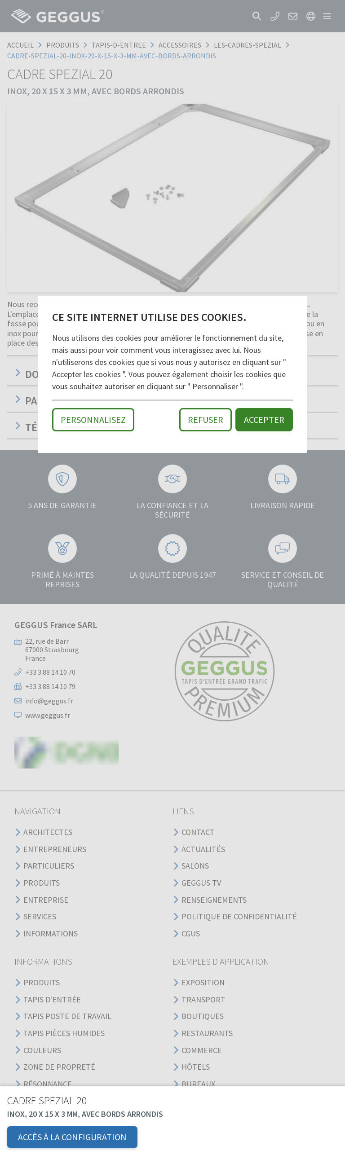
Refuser (205, 419)
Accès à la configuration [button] (72, 1136)
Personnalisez (93, 419)
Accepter (264, 419)
